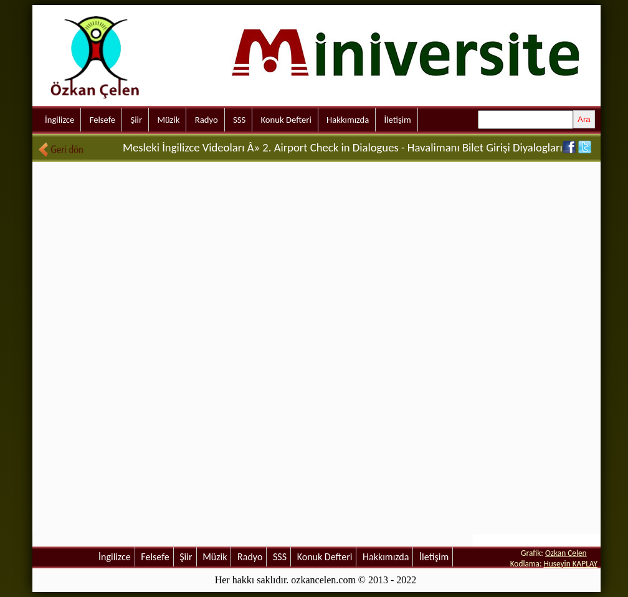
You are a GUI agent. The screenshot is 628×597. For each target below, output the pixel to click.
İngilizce (59, 119)
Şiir (136, 119)
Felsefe (102, 119)
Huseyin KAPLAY (570, 563)
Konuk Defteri (286, 119)
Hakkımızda (347, 119)
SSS (239, 119)
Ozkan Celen (566, 553)
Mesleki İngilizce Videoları (183, 147)
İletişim (397, 119)
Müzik (168, 119)
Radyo (206, 119)
